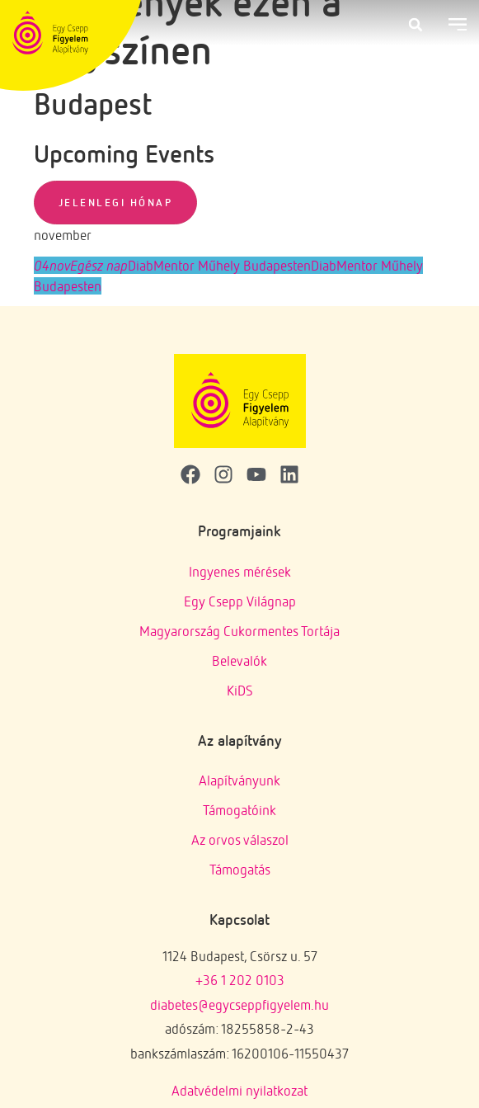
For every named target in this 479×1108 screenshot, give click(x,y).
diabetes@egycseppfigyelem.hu (239, 1004)
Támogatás (239, 869)
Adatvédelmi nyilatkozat (239, 1090)
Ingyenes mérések (240, 571)
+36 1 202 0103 (239, 979)
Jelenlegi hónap (116, 202)
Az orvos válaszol (240, 839)
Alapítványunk (239, 780)
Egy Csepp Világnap (240, 601)
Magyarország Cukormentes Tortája (239, 630)
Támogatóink (239, 809)
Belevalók (239, 660)
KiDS (240, 690)
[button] (415, 24)
